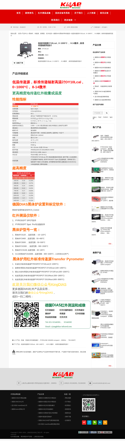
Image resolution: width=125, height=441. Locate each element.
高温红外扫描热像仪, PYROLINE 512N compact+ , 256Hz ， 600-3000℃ (102, 231)
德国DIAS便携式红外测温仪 (47, 398)
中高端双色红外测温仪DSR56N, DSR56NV (106, 160)
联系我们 (68, 405)
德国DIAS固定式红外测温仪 (47, 401)
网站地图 (68, 398)
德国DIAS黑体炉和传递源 (61, 33)
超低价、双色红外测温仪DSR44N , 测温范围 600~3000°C (106, 189)
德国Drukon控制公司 (18, 409)
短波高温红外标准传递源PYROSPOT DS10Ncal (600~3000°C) (39, 279)
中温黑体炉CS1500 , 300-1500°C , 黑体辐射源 (107, 169)
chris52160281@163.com (101, 383)
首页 (19, 33)
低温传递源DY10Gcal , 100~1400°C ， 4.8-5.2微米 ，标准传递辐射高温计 (44, 344)
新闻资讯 (68, 409)
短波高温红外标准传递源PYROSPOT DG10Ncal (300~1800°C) (39, 276)
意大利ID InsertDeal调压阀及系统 (49, 424)
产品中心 (25, 33)
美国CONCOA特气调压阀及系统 (48, 420)
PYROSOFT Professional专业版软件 (106, 345)
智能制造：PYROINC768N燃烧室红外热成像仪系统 (106, 355)
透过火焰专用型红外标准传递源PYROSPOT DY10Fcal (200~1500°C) (42, 272)
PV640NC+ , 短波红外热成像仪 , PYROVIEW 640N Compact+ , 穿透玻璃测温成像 (102, 314)
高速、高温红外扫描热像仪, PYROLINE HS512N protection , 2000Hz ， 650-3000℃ (102, 218)
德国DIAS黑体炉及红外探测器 (48, 413)
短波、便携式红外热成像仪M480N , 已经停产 (107, 179)
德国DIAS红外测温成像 (19, 398)
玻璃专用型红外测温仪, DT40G (106, 271)
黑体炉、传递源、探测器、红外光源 (40, 33)
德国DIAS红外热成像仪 (45, 409)
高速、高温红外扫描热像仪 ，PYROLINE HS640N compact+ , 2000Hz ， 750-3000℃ (48, 340)
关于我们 (68, 401)
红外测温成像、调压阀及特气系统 (21, 436)
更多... (111, 244)
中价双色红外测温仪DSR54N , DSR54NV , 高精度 (106, 335)
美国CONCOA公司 (18, 401)
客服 (119, 27)
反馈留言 (68, 420)
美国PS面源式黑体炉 (45, 416)
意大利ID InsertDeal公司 (19, 405)
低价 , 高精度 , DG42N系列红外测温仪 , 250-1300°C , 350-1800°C (102, 138)
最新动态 (68, 413)
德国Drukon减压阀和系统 (103, 100)
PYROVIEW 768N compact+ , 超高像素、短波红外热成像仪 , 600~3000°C (106, 149)
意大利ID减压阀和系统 (102, 96)
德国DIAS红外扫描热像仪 (103, 67)
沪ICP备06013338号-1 (91, 395)
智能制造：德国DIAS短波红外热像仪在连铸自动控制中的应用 (106, 291)
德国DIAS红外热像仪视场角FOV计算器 (107, 207)
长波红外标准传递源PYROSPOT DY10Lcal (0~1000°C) (36, 264)
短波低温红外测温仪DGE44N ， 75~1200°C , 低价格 (106, 199)
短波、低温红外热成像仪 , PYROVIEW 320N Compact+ (106, 262)
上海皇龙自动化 (38, 436)
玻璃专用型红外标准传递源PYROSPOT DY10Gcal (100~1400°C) (40, 268)
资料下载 (68, 416)
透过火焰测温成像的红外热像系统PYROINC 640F (106, 326)
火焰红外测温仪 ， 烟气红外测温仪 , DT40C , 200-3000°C (106, 302)
